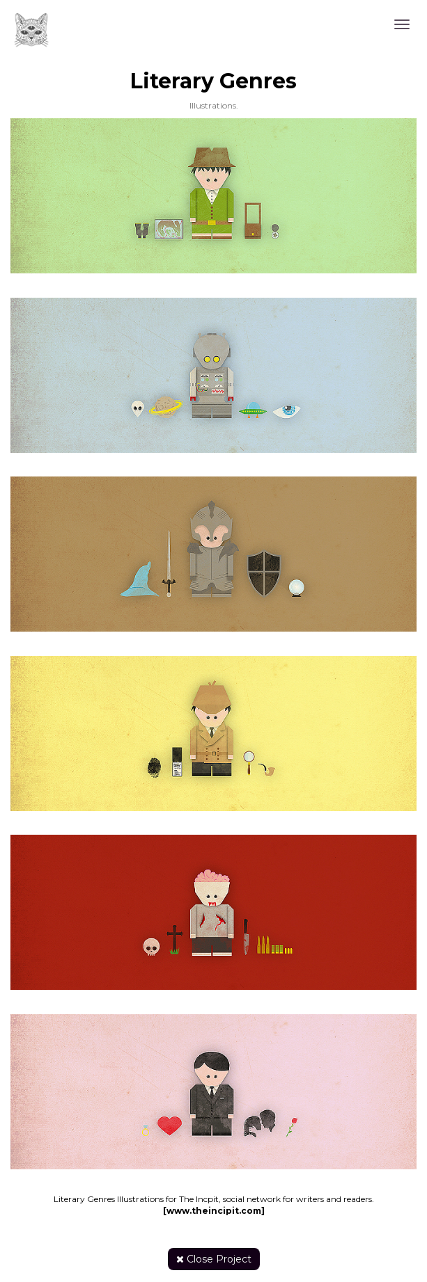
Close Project (213, 1259)
